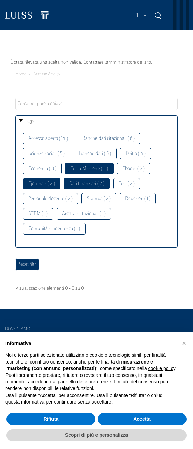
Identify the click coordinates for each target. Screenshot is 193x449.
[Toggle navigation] (174, 15)
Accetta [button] (142, 419)
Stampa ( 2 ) (99, 198)
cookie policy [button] (161, 368)
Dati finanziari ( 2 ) (86, 183)
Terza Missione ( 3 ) (89, 168)
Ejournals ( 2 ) (41, 183)
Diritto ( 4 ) (135, 153)
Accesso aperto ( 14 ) (48, 138)
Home (21, 74)
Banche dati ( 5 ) (95, 153)
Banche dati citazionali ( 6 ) (108, 138)
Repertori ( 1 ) (137, 198)
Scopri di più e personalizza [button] (96, 435)
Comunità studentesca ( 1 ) (54, 229)
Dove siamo (17, 329)
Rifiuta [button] (51, 419)
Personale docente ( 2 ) (50, 198)
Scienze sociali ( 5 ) (46, 153)
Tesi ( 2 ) (127, 183)
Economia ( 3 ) (42, 168)
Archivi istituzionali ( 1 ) (84, 213)
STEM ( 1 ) (38, 213)
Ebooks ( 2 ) (133, 168)
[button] (184, 343)
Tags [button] (29, 121)
